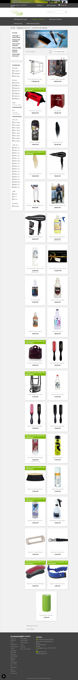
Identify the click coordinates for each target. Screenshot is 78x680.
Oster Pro (17, 91)
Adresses (23, 647)
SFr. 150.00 (17, 135)
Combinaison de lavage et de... (57, 205)
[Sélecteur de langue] (40, 5)
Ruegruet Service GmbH (17, 93)
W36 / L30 (17, 171)
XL (15, 199)
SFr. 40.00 (17, 125)
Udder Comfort (17, 98)
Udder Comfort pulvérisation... (57, 237)
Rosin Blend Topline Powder (35, 457)
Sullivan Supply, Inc (17, 96)
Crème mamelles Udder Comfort (35, 268)
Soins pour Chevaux (55, 19)
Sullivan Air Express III (35, 110)
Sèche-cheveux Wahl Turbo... (58, 174)
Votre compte (25, 636)
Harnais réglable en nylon (35, 394)
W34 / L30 (17, 163)
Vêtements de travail (32, 23)
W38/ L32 (17, 182)
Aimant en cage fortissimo (35, 552)
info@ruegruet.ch (41, 653)
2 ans (16, 206)
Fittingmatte (57, 110)
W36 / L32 (17, 174)
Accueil (14, 33)
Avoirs (22, 644)
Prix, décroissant (60, 52)
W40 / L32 (17, 187)
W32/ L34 (17, 161)
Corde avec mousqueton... (57, 552)
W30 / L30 (17, 150)
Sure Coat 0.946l (35, 300)
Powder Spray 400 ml (57, 489)
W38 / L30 (17, 179)
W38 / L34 (17, 184)
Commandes (23, 642)
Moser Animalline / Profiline (17, 88)
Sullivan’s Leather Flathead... (35, 363)
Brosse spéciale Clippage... (57, 363)
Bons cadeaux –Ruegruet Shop (57, 268)
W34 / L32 (17, 166)
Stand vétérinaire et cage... (35, 79)
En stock (17, 71)
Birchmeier (17, 83)
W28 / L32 (17, 148)
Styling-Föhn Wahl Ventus (35, 237)
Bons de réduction (25, 649)
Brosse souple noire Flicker (35, 489)
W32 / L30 (17, 155)
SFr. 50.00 (17, 128)
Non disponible (17, 76)
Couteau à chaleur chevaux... (57, 583)
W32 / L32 (17, 158)
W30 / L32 (17, 153)
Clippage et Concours (38, 19)
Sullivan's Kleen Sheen (57, 394)
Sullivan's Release (57, 457)
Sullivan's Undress (57, 331)
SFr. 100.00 (17, 130)
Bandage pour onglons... (46, 615)
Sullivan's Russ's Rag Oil (35, 331)
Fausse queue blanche (35, 174)
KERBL (17, 85)
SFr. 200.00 (17, 138)
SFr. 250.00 (17, 141)
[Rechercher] (57, 12)
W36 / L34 (17, 176)
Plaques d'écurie (14, 51)
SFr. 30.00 (17, 122)
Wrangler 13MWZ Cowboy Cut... (35, 205)
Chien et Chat (18, 23)
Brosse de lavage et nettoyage (35, 583)
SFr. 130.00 (17, 133)
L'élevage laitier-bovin (20, 19)
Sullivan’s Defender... (35, 142)
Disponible (17, 73)
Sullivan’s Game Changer (57, 300)
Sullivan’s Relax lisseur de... (35, 520)
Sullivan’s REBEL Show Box (57, 79)
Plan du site (14, 673)
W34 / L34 (17, 169)
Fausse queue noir (57, 142)
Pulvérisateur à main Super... (58, 520)
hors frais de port (46, 678)
